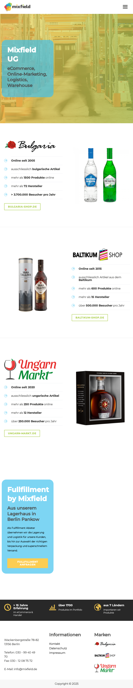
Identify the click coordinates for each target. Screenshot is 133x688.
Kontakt (54, 643)
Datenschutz (58, 648)
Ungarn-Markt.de (22, 433)
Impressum (57, 653)
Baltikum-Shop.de (90, 317)
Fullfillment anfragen (27, 563)
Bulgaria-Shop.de (22, 206)
